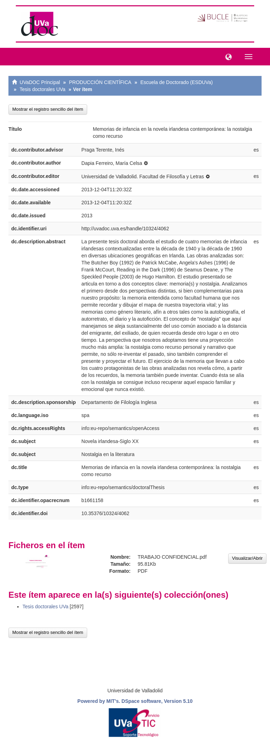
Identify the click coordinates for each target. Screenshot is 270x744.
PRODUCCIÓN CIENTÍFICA (100, 82)
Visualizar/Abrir (247, 558)
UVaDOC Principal (40, 82)
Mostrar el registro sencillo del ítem (47, 109)
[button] (227, 56)
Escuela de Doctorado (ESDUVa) (176, 82)
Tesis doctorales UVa (42, 89)
